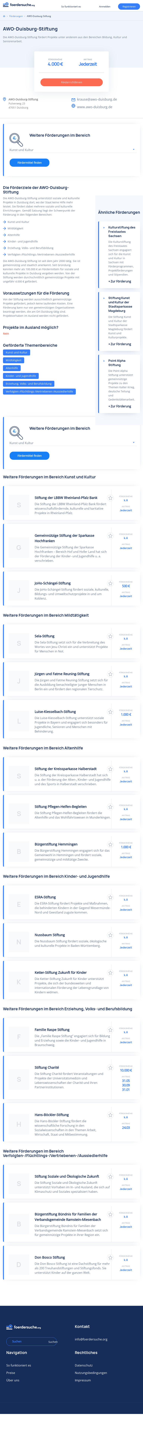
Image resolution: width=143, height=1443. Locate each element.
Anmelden (104, 6)
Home (4, 16)
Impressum (83, 1380)
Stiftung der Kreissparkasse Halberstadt (65, 769)
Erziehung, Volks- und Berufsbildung (29, 383)
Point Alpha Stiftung (116, 363)
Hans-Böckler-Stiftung (52, 1115)
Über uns (12, 1380)
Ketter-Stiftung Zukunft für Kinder (61, 972)
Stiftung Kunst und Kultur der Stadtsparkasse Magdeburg (120, 304)
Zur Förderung (121, 281)
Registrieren (46, 6)
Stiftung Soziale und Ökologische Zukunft (67, 1176)
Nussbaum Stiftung (50, 935)
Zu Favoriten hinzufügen (110, 498)
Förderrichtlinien (71, 82)
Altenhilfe (12, 368)
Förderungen (16, 16)
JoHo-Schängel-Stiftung (53, 583)
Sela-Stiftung (44, 636)
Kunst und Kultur (16, 352)
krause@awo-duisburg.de (97, 99)
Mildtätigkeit (13, 360)
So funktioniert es (71, 6)
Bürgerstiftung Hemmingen (56, 844)
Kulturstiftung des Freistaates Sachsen (121, 231)
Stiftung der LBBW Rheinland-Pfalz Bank (66, 497)
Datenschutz (84, 1365)
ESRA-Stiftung (45, 897)
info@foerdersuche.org (91, 1339)
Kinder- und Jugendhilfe (21, 376)
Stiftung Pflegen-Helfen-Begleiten (61, 806)
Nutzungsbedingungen (91, 1373)
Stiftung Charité (47, 1067)
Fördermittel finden (30, 162)
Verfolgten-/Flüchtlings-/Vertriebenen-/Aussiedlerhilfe (39, 391)
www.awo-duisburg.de (94, 107)
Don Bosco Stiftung (50, 1257)
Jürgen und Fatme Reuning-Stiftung (62, 674)
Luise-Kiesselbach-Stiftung (55, 711)
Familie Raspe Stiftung (52, 1029)
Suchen (51, 1342)
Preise (10, 1373)
